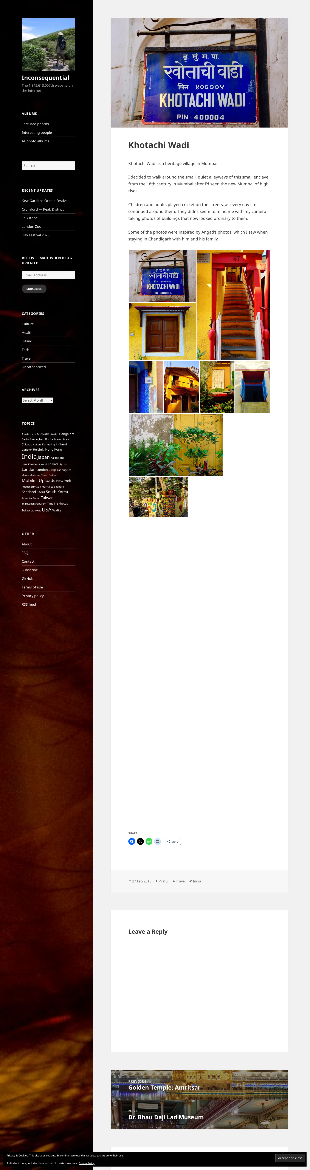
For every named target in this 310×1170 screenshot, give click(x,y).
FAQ (25, 552)
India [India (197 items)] (29, 456)
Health (27, 332)
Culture (28, 324)
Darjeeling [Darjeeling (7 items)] (48, 444)
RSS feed (29, 604)
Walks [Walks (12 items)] (56, 510)
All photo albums (35, 141)
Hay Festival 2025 (36, 235)
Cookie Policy (87, 1163)
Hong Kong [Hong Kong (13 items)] (53, 449)
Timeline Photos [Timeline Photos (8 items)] (57, 503)
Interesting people (37, 132)
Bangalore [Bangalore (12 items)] (66, 434)
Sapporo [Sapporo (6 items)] (59, 486)
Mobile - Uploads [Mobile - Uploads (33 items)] (38, 480)
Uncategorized (34, 367)
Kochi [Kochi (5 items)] (44, 464)
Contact (28, 561)
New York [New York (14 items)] (63, 480)
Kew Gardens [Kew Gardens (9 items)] (31, 464)
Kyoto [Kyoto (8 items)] (63, 464)
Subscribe (34, 289)
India (197, 881)
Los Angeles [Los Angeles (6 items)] (64, 469)
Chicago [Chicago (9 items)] (27, 444)
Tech (25, 349)
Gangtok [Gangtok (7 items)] (27, 449)
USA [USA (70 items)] (46, 509)
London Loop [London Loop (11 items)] (46, 470)
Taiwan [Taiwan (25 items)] (47, 497)
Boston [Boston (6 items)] (58, 439)
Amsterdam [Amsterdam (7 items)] (29, 434)
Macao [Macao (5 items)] (25, 475)
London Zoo (31, 226)
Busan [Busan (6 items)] (66, 439)
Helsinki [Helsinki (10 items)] (38, 449)
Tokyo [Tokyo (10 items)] (26, 510)
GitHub (27, 578)
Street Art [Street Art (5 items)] (27, 498)
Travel (26, 358)
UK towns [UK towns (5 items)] (36, 510)
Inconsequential (45, 78)
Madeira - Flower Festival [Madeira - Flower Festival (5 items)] (43, 475)
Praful (164, 881)
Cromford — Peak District (43, 209)
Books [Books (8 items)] (49, 439)
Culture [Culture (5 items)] (37, 444)
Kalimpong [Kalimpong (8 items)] (58, 458)
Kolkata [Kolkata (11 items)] (53, 464)
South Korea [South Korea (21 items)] (57, 491)
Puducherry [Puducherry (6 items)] (29, 486)
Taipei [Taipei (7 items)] (36, 498)
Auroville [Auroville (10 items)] (43, 434)
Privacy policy (33, 595)
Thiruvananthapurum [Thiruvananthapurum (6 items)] (34, 503)
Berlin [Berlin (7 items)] (25, 439)
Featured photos (35, 124)
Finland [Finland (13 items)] (61, 444)
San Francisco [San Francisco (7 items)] (44, 486)
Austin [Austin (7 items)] (54, 434)
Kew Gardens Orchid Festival (45, 200)
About (27, 544)
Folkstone (30, 218)
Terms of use (32, 587)
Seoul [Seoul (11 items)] (41, 492)
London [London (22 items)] (29, 469)
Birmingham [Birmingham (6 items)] (37, 439)
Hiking (27, 341)
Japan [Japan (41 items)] (44, 457)
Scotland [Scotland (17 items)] (29, 491)
